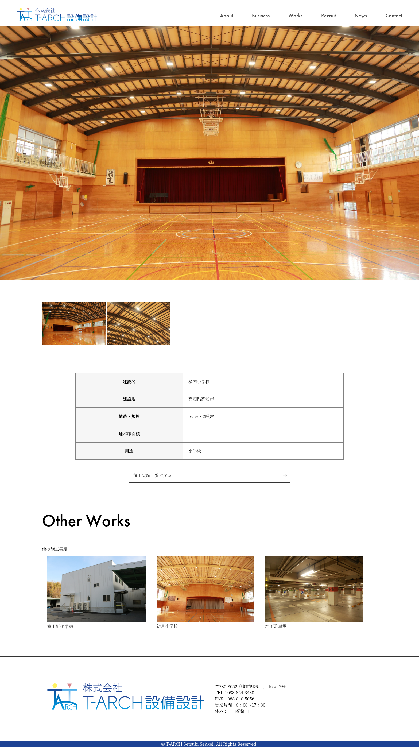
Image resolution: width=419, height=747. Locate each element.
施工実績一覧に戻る (152, 475)
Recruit (328, 15)
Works (295, 15)
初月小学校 (167, 626)
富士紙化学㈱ (60, 626)
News (361, 15)
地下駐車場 (275, 626)
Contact (394, 15)
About (226, 15)
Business (261, 15)
